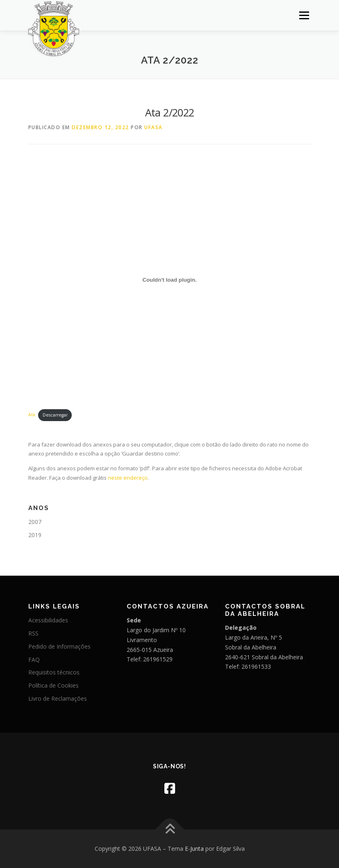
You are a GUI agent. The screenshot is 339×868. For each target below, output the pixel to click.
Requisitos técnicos (54, 672)
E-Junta (194, 848)
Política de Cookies (53, 685)
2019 (34, 535)
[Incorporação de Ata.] (169, 280)
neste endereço (128, 477)
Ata (31, 415)
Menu (304, 15)
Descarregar (55, 415)
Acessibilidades (48, 620)
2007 (34, 522)
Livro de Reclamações (57, 698)
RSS (33, 633)
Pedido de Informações (59, 646)
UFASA (153, 127)
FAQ (34, 659)
